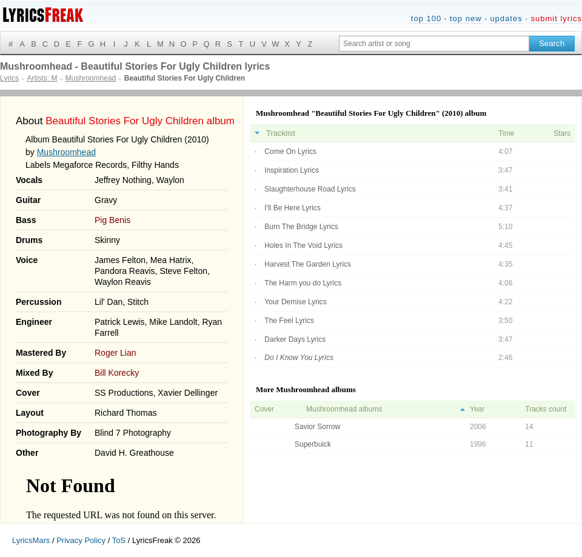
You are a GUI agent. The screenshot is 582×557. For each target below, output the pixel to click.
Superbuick (313, 444)
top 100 (426, 18)
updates (506, 18)
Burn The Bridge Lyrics (301, 226)
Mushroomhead (66, 152)
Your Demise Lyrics (295, 302)
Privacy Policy (80, 540)
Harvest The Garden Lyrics (307, 264)
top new (466, 18)
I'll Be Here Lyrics (292, 208)
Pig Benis (112, 220)
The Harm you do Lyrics (302, 283)
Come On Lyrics (290, 151)
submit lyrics (556, 18)
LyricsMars (31, 540)
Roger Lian (115, 353)
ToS (118, 540)
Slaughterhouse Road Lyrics (309, 189)
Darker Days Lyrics (295, 339)
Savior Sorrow (317, 426)
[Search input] (434, 44)
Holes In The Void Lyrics (303, 245)
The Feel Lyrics (289, 320)
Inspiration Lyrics (291, 170)
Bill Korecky (117, 373)
